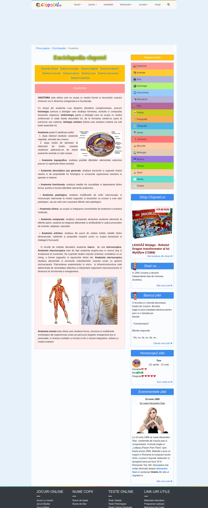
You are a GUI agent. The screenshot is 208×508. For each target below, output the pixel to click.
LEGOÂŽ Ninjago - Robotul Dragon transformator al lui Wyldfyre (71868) (150, 248)
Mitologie (139, 152)
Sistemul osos (88, 73)
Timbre (138, 186)
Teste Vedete (115, 500)
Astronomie (140, 92)
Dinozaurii (140, 99)
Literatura (140, 139)
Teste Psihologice (117, 504)
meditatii (108, 4)
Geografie (140, 126)
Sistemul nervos (71, 73)
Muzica (138, 159)
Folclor (138, 112)
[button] (168, 5)
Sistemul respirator (80, 78)
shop (157, 4)
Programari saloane (154, 504)
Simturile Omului (49, 68)
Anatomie (140, 66)
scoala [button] (142, 4)
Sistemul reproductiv (107, 73)
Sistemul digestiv (89, 68)
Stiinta (138, 179)
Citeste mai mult (162, 343)
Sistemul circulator (69, 68)
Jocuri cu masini (45, 500)
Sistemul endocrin (109, 68)
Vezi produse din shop (159, 256)
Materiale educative (154, 500)
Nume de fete (79, 504)
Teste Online (120, 492)
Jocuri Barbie (43, 504)
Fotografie (140, 119)
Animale (139, 72)
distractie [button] (125, 4)
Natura (138, 166)
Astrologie (140, 86)
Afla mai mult (164, 285)
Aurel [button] (77, 4)
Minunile (139, 146)
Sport (137, 172)
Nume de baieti (80, 500)
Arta (137, 79)
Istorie (138, 132)
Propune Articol (152, 57)
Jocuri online (50, 492)
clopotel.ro (49, 4)
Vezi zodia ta (164, 382)
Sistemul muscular (51, 73)
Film (137, 106)
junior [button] (92, 4)
